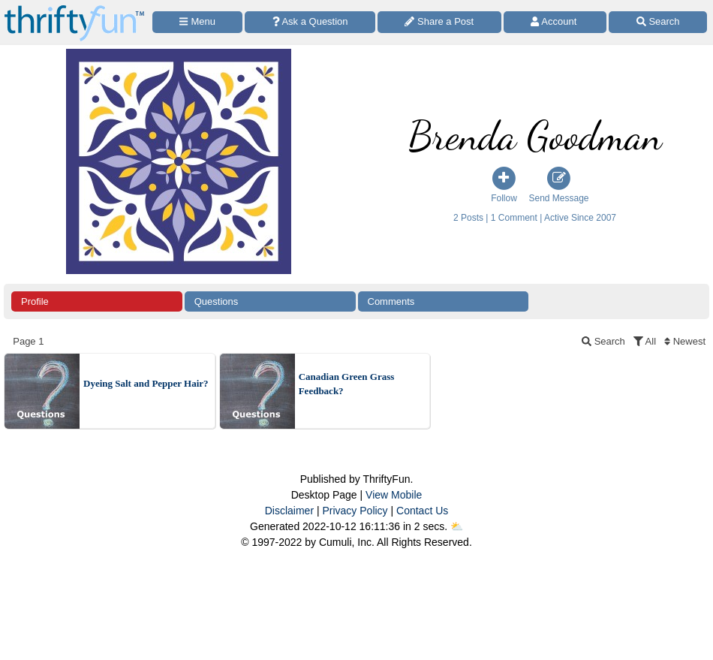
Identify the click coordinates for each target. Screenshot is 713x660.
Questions (216, 301)
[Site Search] (658, 22)
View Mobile (394, 495)
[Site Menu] (197, 22)
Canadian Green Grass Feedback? (347, 384)
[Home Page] (74, 8)
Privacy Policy (354, 511)
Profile (35, 301)
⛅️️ (456, 526)
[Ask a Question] (310, 22)
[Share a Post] (439, 22)
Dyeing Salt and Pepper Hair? (146, 383)
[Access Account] (555, 22)
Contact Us (422, 511)
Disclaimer (289, 511)
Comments (391, 301)
